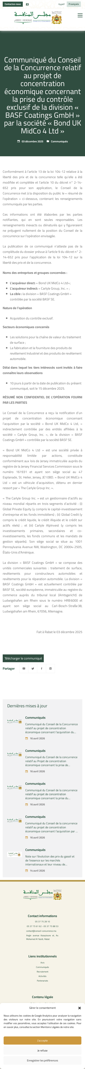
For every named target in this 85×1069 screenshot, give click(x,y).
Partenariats (42, 981)
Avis (42, 962)
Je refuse (42, 1050)
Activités (42, 976)
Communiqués (59, 141)
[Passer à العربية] (61, 4)
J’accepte (42, 1040)
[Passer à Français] (74, 4)
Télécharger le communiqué (23, 658)
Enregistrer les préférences (42, 1060)
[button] (79, 1008)
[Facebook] (41, 668)
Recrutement (42, 972)
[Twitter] (32, 668)
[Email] (23, 668)
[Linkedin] (50, 668)
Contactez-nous (13, 4)
